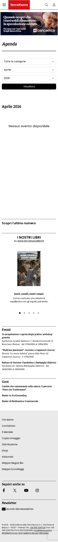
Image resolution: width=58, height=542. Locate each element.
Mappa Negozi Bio (12, 463)
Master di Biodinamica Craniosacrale (20, 401)
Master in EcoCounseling (14, 395)
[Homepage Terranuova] (19, 4)
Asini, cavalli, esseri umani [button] (29, 293)
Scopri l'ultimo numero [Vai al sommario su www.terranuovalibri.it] (19, 223)
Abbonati (7, 457)
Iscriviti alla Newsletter (18, 509)
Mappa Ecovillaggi (13, 469)
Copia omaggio (11, 438)
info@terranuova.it (43, 530)
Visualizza (29, 86)
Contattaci (8, 426)
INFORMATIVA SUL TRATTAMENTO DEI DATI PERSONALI (25, 533)
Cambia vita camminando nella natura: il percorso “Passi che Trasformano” (27, 388)
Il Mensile (7, 432)
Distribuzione (9, 444)
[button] (4, 4)
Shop (5, 450)
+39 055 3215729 (37, 527)
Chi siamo (8, 419)
